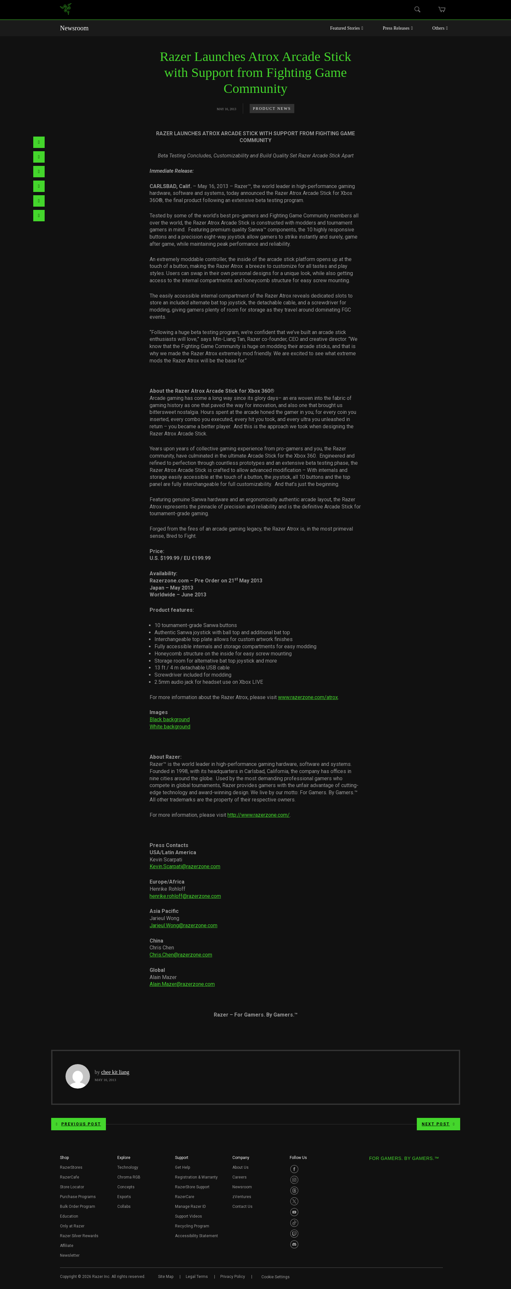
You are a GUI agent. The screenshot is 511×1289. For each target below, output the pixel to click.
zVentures (241, 1196)
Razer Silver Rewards (79, 1236)
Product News (272, 108)
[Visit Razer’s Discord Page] (294, 1244)
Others (440, 28)
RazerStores (71, 1167)
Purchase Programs (78, 1196)
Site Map (165, 1276)
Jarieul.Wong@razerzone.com (183, 925)
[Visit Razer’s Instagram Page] (294, 1179)
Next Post (438, 1124)
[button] (64, 1159)
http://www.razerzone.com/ (258, 815)
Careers (239, 1177)
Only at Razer (72, 1226)
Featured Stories (346, 28)
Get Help (182, 1167)
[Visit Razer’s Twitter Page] (294, 1201)
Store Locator (72, 1187)
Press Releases (398, 28)
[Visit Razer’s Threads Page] (294, 1190)
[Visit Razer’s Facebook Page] (294, 1169)
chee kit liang (115, 1072)
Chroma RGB (128, 1177)
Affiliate (66, 1245)
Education (69, 1216)
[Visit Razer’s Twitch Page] (294, 1233)
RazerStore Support (192, 1187)
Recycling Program (192, 1226)
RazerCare (184, 1196)
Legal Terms (197, 1276)
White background (170, 727)
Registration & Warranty (196, 1177)
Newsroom (74, 28)
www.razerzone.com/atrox (308, 697)
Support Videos (188, 1216)
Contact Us (242, 1206)
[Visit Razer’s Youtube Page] (294, 1212)
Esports (124, 1196)
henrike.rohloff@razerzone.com (185, 896)
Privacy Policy (232, 1276)
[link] (65, 10)
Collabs (124, 1206)
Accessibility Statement (196, 1236)
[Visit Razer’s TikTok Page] (294, 1222)
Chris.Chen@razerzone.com (181, 955)
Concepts (126, 1187)
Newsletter (70, 1255)
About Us (240, 1167)
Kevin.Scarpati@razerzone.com (185, 866)
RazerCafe (69, 1177)
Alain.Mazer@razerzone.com (182, 984)
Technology (127, 1167)
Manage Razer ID (190, 1206)
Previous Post (78, 1124)
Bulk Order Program (77, 1206)
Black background (170, 719)
